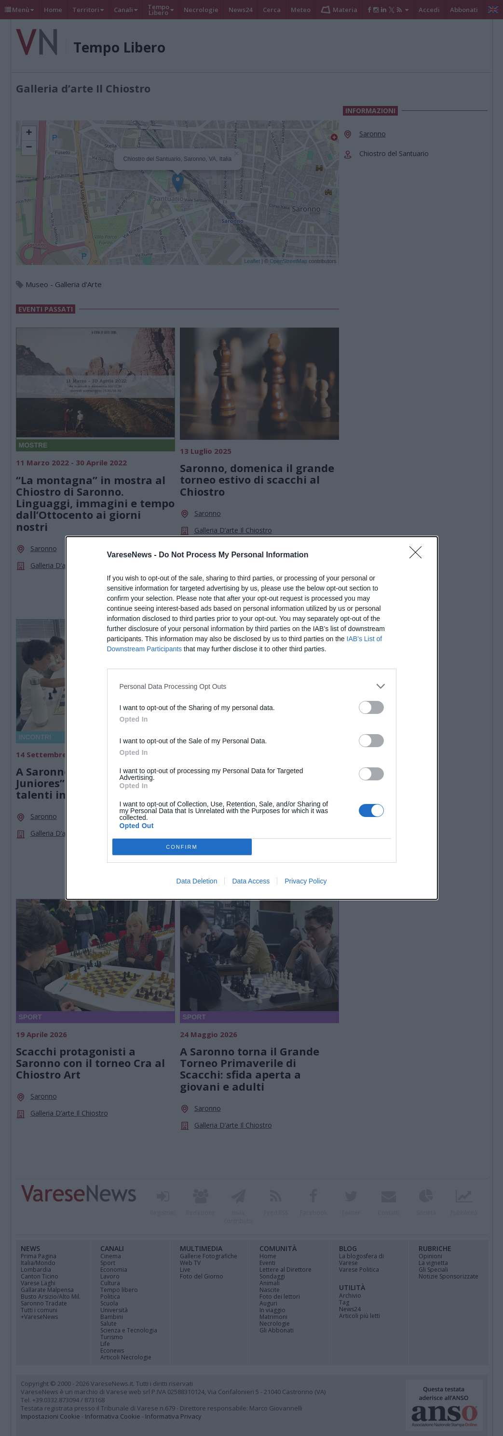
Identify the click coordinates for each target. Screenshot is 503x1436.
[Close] (418, 555)
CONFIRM (182, 847)
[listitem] (252, 686)
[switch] (371, 707)
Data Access (251, 881)
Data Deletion (197, 881)
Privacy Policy (305, 881)
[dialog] (251, 718)
